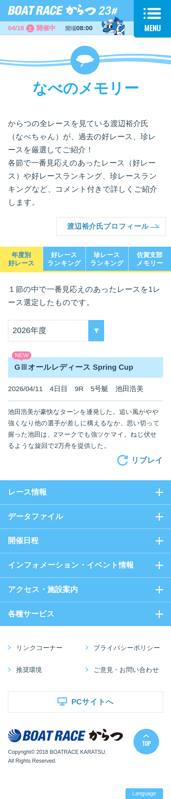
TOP (146, 743)
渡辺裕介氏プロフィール (108, 226)
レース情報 (27, 492)
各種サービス (31, 614)
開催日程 (23, 540)
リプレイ (147, 460)
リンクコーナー (39, 647)
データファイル (35, 516)
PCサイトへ (92, 702)
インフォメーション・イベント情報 (71, 565)
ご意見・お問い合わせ (126, 669)
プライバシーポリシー (126, 647)
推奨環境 (29, 669)
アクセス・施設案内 (43, 589)
